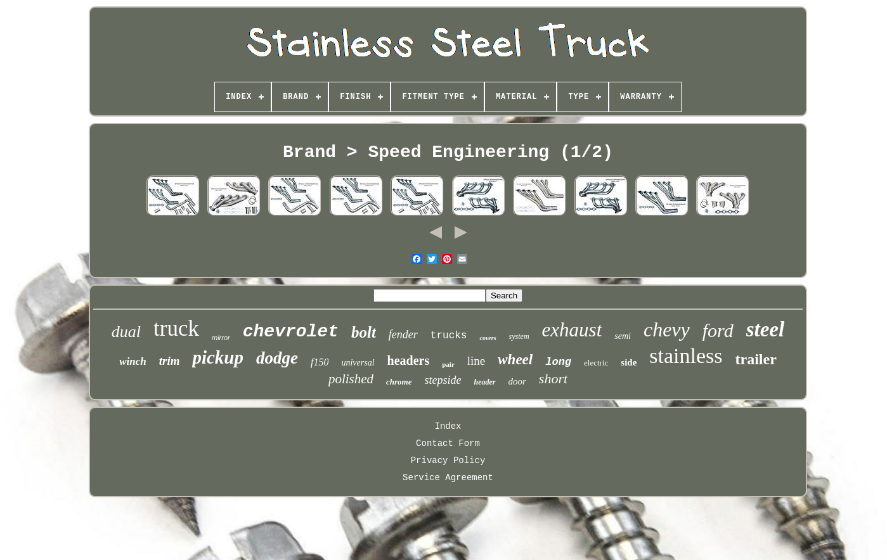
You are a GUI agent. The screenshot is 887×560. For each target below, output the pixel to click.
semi (622, 336)
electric (596, 362)
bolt (363, 332)
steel (765, 329)
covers (487, 337)
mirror (221, 337)
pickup (217, 357)
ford (718, 330)
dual (126, 331)
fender (403, 334)
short (553, 378)
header (485, 382)
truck (176, 328)
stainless (685, 355)
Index (447, 426)
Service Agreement (448, 478)
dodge (277, 357)
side (629, 362)
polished (350, 378)
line (476, 360)
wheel (515, 359)
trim (169, 360)
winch (132, 361)
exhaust (572, 330)
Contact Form (448, 443)
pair (448, 364)
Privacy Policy (448, 460)
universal (357, 362)
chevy (667, 329)
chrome (398, 381)
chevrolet (291, 331)
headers (408, 360)
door (517, 381)
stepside (443, 380)
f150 (319, 362)
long (558, 362)
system (519, 336)
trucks (449, 335)
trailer (756, 359)
